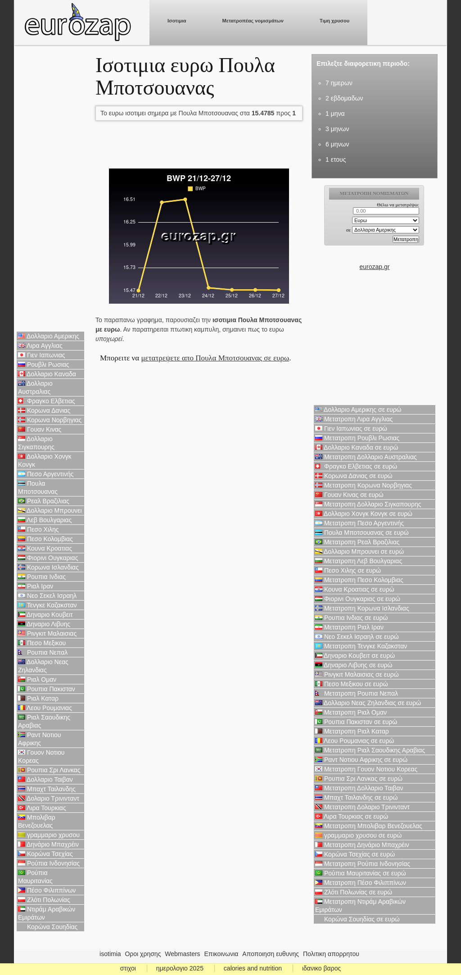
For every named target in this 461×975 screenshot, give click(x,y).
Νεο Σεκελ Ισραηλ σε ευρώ (357, 636)
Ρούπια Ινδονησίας (49, 863)
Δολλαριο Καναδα (47, 374)
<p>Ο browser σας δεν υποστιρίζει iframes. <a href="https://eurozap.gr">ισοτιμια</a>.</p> (374, 223)
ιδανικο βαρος (321, 968)
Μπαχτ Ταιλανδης (47, 789)
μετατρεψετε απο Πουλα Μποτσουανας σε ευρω (215, 358)
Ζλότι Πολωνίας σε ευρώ (353, 892)
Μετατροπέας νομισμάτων (253, 20)
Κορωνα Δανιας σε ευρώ (354, 475)
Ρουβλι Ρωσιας (43, 364)
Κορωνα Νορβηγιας (49, 420)
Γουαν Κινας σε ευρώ (349, 494)
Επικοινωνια (221, 953)
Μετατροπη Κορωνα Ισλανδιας (362, 608)
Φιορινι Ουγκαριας (48, 557)
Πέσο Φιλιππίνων (47, 890)
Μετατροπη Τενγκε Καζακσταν (361, 646)
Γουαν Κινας (39, 429)
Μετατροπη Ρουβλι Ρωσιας (357, 438)
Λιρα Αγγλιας (40, 345)
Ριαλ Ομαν (37, 679)
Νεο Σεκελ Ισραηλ (47, 595)
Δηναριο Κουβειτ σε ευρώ (355, 655)
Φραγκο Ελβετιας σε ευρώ (356, 466)
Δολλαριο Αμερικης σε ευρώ (358, 409)
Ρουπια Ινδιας (42, 576)
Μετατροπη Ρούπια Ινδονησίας (362, 863)
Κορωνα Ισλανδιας (48, 567)
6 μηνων (337, 144)
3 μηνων (337, 128)
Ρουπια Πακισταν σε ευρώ (356, 721)
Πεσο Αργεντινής (46, 474)
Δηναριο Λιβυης (44, 624)
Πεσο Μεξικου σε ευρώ (351, 684)
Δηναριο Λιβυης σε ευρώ (353, 665)
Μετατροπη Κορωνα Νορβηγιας (363, 485)
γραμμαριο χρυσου (49, 834)
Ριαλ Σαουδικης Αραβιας (44, 721)
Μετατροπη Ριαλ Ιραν (349, 627)
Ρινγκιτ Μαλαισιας (47, 633)
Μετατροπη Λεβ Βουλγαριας (358, 561)
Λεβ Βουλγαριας (45, 520)
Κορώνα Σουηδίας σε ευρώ (357, 919)
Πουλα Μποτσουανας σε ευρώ (362, 532)
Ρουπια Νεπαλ (43, 652)
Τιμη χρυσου (334, 20)
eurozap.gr (375, 266)
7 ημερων (339, 83)
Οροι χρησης (143, 953)
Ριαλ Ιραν (35, 586)
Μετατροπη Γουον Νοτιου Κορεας (366, 769)
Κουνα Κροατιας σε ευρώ (354, 589)
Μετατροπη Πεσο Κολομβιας (359, 579)
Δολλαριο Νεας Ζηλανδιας (43, 666)
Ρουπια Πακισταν (46, 689)
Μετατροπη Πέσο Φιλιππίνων (360, 882)
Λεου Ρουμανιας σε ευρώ (354, 740)
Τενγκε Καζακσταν (47, 605)
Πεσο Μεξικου (42, 643)
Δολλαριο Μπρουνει (50, 510)
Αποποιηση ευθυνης (270, 953)
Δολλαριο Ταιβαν (45, 779)
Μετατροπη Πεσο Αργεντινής (359, 523)
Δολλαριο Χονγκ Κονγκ (45, 460)
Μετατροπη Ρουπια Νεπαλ (356, 693)
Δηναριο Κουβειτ (45, 614)
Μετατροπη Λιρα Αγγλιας (354, 419)
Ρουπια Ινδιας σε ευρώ (351, 617)
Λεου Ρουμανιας (45, 707)
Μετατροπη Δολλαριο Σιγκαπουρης (368, 504)
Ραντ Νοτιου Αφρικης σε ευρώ (361, 759)
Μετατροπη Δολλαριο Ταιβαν (359, 788)
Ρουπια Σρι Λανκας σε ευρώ (358, 778)
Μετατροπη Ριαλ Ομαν (351, 712)
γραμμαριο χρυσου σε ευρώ (358, 835)
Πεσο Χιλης (38, 529)
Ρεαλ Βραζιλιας (43, 501)
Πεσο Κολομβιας (45, 538)
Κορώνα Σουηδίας (47, 926)
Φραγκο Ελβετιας (46, 401)
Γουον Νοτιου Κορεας (41, 756)
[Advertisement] (50, 189)
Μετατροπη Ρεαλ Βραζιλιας (357, 542)
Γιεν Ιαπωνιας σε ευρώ (351, 428)
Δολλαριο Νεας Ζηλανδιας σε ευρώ (368, 702)
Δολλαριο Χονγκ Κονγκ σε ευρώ (363, 513)
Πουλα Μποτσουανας (38, 487)
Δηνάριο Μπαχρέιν (48, 844)
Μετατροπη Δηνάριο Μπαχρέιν (362, 844)
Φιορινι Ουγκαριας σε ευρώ (357, 598)
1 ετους (335, 159)
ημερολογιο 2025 (179, 968)
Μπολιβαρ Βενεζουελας (36, 821)
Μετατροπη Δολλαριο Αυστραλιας (366, 456)
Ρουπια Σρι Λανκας (49, 770)
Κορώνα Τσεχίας (45, 853)
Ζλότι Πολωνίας (44, 899)
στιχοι (128, 968)
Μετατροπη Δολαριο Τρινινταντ (362, 807)
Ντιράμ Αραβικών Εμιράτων (46, 913)
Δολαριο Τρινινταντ (48, 798)
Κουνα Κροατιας (45, 548)
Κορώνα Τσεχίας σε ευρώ (355, 854)
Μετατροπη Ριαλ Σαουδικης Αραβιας (370, 750)
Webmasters (182, 953)
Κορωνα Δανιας (44, 410)
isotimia (110, 953)
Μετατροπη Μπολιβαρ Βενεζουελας (368, 825)
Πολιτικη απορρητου (331, 953)
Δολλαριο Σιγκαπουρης (36, 443)
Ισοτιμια (176, 20)
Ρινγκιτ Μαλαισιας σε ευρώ (357, 674)
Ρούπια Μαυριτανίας (35, 876)
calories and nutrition (253, 968)
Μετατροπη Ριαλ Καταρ (352, 731)
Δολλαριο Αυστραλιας (35, 387)
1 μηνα (335, 113)
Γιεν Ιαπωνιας (41, 355)
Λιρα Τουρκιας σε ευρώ (351, 816)
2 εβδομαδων (344, 98)
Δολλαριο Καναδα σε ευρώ (356, 447)
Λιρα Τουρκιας (42, 807)
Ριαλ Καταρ (38, 698)
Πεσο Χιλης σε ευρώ (348, 570)
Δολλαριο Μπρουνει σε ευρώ (359, 551)
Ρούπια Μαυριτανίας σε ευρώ (360, 873)
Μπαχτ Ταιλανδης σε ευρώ (356, 797)
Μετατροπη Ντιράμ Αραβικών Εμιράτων (360, 905)
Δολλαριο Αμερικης (48, 336)
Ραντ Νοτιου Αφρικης (39, 739)
